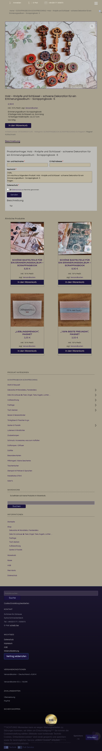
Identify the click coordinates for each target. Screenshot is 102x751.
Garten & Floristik (14, 425)
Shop (9, 527)
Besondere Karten (14, 455)
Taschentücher (13, 466)
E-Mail (32, 2)
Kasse (9, 560)
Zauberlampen (13, 435)
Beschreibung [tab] (12, 141)
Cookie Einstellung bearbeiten (16, 603)
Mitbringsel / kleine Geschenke (19, 461)
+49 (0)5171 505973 (54, 2)
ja (9, 189)
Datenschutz (13, 185)
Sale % (10, 481)
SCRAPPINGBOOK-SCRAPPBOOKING (59, 132)
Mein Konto (11, 570)
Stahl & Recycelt (13, 385)
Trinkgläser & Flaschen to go (18, 420)
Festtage (10, 405)
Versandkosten (31, 108)
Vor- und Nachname (16, 161)
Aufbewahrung (13, 400)
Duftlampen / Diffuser (15, 445)
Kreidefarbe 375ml (14, 476)
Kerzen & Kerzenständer (16, 415)
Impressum (8, 643)
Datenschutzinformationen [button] (16, 743)
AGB (9, 565)
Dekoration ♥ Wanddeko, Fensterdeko (22, 390)
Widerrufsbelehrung (11, 651)
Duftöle (10, 450)
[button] (92, 26)
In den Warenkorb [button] (27, 282)
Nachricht (11, 169)
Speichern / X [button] (78, 737)
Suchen (17, 506)
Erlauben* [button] (91, 737)
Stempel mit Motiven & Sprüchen (19, 471)
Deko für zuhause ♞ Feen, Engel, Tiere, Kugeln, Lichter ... (28, 395)
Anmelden (14, 2)
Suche (12, 598)
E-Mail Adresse (56, 161)
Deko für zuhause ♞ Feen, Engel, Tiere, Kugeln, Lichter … (30, 534)
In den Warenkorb (18, 125)
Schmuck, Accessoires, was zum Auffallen (23, 440)
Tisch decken (12, 410)
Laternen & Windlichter (16, 430)
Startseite (11, 522)
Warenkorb (11, 555)
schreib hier (14, 625)
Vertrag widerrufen (16, 656)
